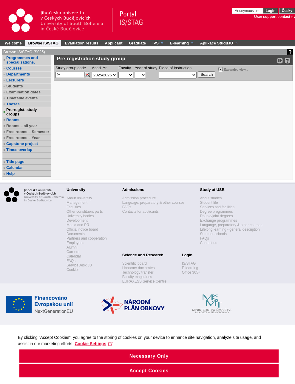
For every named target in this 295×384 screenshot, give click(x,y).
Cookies (73, 270)
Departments (18, 74)
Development (77, 220)
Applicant (113, 43)
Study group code (70, 68)
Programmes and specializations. (22, 59)
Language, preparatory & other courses (153, 203)
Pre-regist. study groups (21, 111)
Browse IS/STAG (43, 43)
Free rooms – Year (23, 137)
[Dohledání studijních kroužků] (87, 75)
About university (79, 198)
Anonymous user (248, 11)
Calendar (14, 167)
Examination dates (23, 92)
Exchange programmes (218, 220)
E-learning (190, 268)
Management (77, 203)
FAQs (71, 261)
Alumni (72, 247)
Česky (287, 11)
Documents (76, 234)
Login (271, 11)
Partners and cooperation (87, 238)
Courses (14, 68)
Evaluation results (81, 43)
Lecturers (15, 80)
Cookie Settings (93, 350)
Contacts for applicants (140, 211)
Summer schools (213, 234)
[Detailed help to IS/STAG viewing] (287, 61)
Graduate (137, 43)
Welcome (13, 43)
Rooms (12, 120)
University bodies (80, 216)
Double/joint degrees (216, 216)
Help (10, 173)
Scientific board (134, 263)
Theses (13, 104)
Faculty (124, 68)
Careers (73, 252)
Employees (75, 243)
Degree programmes (216, 211)
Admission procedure (139, 198)
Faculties (74, 207)
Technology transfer (138, 272)
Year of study (146, 68)
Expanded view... (233, 69)
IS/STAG (189, 263)
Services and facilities (217, 207)
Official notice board (82, 229)
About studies (211, 198)
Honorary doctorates (138, 268)
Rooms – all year (21, 126)
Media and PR (78, 225)
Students (14, 86)
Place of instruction (175, 68)
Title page (15, 161)
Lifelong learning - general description (230, 229)
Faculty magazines (137, 277)
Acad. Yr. (100, 68)
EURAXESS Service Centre (144, 281)
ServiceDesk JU (79, 265)
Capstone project (22, 143)
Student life (209, 203)
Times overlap (19, 149)
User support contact (272, 17)
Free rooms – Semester (27, 131)
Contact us (208, 243)
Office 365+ (191, 272)
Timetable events (22, 98)
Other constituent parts (85, 211)
